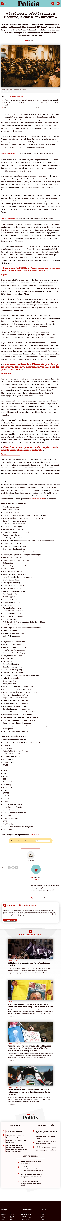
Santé (11, 1163)
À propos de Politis (25, 1163)
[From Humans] (29, 1215)
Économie (12, 1160)
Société (3, 1161)
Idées (2, 1163)
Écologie (3, 1160)
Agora (2, 1156)
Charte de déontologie (26, 1207)
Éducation (12, 1161)
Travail (12, 1158)
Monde (12, 1156)
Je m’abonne (24, 1160)
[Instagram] (24, 1215)
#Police (42, 1158)
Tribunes (36, 889)
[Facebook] (10, 1215)
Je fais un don (24, 1156)
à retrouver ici (35, 844)
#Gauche (42, 1160)
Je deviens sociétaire (26, 1158)
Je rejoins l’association (26, 1161)
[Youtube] (20, 1215)
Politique (3, 1158)
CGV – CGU (37, 1207)
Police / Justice (14, 1164)
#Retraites (43, 1161)
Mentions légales (13, 1207)
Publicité (26, 1210)
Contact (5, 1207)
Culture (3, 1164)
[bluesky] (15, 1215)
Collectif (25, 40)
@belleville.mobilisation (38, 508)
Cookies (33, 1210)
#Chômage (43, 1163)
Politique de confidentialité (50, 1207)
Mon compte (24, 1164)
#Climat (42, 1156)
